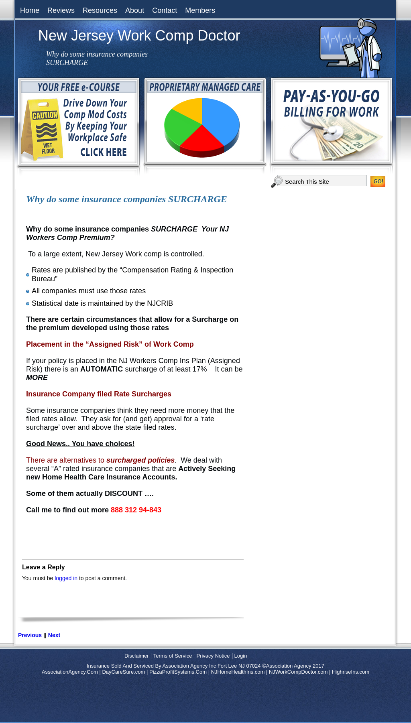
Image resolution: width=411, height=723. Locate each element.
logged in (66, 578)
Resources (100, 10)
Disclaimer (136, 656)
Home (29, 10)
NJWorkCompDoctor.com (298, 672)
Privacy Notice (213, 656)
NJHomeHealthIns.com (238, 672)
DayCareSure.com (123, 672)
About (134, 10)
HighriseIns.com (350, 672)
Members (200, 10)
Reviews (61, 10)
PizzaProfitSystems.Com (178, 672)
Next (54, 635)
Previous (30, 635)
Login (240, 656)
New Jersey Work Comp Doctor (139, 35)
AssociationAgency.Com (70, 672)
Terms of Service (172, 656)
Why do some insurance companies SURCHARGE (126, 199)
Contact (164, 10)
